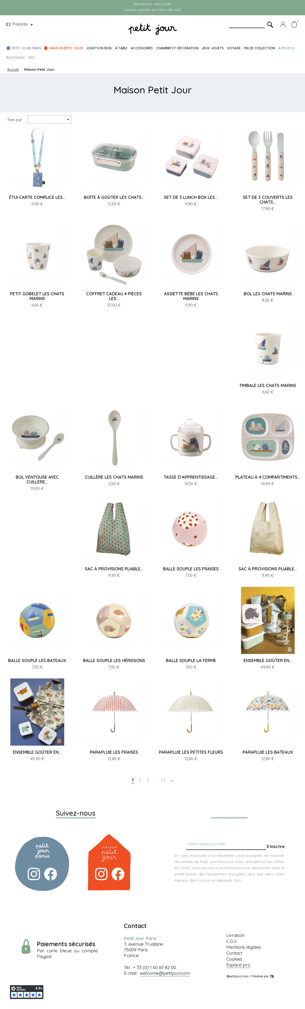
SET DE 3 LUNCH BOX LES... (191, 197)
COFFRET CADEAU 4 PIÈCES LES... (114, 296)
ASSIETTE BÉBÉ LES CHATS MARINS (191, 296)
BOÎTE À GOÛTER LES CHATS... (114, 197)
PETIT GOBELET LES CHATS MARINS (37, 296)
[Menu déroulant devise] (20, 24)
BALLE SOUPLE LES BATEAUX (37, 660)
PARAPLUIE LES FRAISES (114, 752)
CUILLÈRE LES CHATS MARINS (114, 477)
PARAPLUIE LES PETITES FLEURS (191, 752)
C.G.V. (232, 941)
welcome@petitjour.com (165, 973)
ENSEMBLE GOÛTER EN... (268, 660)
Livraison (235, 935)
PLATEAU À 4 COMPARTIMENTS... (267, 477)
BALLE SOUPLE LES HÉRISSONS (114, 660)
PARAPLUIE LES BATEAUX (268, 752)
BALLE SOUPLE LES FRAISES (191, 569)
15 (163, 780)
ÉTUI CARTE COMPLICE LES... (37, 197)
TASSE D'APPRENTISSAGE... (191, 477)
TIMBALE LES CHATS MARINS (267, 385)
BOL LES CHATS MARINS (268, 293)
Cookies (234, 959)
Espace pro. (238, 965)
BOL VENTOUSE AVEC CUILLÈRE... (37, 479)
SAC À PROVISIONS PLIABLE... (114, 569)
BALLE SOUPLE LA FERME (191, 660)
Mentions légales (243, 947)
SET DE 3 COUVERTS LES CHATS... (268, 200)
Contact (234, 953)
